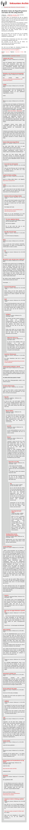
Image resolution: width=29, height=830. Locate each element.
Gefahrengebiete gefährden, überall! (11, 366)
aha (11, 483)
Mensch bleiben (9, 410)
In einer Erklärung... (7, 546)
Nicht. (4, 239)
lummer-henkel (6, 741)
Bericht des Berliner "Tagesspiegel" (15, 110)
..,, (3, 99)
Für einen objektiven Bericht (12, 219)
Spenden (23, 7)
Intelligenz (8, 314)
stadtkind (6, 701)
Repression (8, 51)
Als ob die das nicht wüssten (11, 164)
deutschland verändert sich (9, 673)
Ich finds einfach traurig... (9, 385)
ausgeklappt (13, 55)
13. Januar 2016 (10, 15)
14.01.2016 (14, 14)
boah (5, 299)
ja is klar (9, 426)
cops (4, 717)
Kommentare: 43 (16, 15)
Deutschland (17, 51)
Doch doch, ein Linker (14, 461)
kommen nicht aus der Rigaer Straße (13, 196)
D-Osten (21, 51)
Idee (9, 7)
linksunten (18, 7)
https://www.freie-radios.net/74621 (10, 768)
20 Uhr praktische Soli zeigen (10, 688)
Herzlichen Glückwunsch (10, 354)
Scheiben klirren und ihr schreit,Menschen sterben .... (12, 535)
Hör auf (9, 437)
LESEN (4, 84)
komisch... (6, 595)
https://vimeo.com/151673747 (9, 180)
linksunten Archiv (19, 3)
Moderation (13, 7)
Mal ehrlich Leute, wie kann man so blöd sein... (14, 259)
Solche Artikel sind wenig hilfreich (11, 142)
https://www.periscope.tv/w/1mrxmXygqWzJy (10, 49)
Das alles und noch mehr (10, 231)
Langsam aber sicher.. (8, 58)
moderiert (18, 55)
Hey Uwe (6, 397)
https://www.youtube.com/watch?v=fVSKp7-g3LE (14, 811)
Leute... (4, 184)
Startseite (6, 7)
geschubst (5, 775)
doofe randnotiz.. (7, 629)
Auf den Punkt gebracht (10, 286)
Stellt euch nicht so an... (13, 337)
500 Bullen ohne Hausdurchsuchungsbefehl (13, 73)
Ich (5, 250)
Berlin (3, 52)
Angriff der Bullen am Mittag (9, 175)
